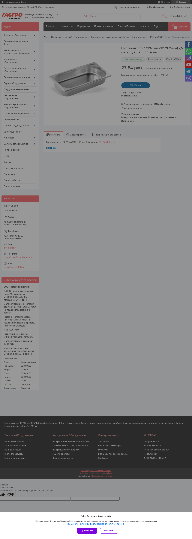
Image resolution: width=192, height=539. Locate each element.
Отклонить (109, 531)
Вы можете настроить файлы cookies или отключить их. (95, 524)
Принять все (87, 531)
